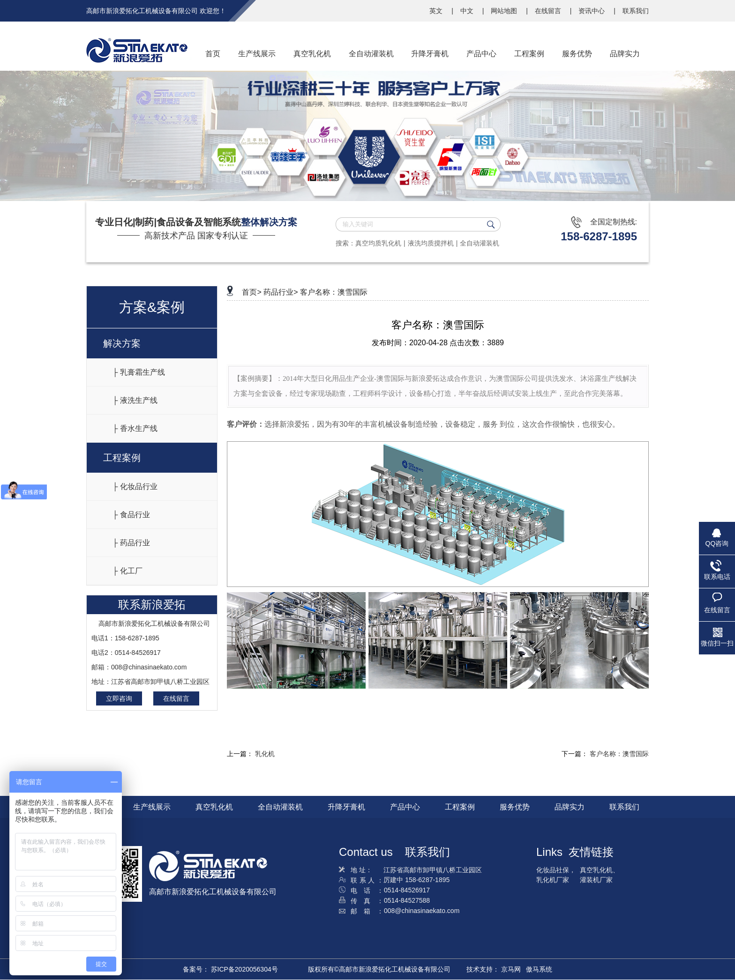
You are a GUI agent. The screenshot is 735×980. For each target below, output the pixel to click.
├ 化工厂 (127, 571)
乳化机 (265, 753)
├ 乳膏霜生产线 (138, 372)
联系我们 (635, 11)
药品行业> (280, 292)
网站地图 (505, 11)
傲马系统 (539, 969)
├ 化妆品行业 (135, 486)
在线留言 (549, 11)
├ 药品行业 (131, 543)
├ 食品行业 (131, 515)
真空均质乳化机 (378, 243)
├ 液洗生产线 (135, 400)
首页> (251, 292)
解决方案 (122, 343)
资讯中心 (592, 11)
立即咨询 (119, 698)
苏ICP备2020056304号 (244, 969)
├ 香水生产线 (135, 428)
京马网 (511, 969)
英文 (436, 11)
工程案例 (122, 458)
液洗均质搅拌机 (431, 243)
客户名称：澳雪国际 (334, 292)
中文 (467, 11)
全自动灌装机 (479, 243)
